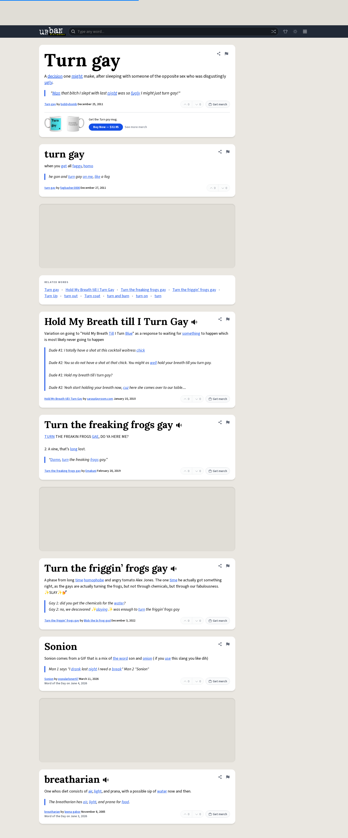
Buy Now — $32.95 (106, 127)
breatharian (52, 812)
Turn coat (92, 296)
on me (88, 176)
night (112, 93)
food (125, 802)
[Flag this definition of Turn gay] (226, 53)
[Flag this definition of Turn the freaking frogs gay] (227, 422)
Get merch (217, 104)
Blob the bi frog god (97, 620)
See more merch (136, 127)
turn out (71, 296)
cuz (126, 387)
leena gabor (73, 812)
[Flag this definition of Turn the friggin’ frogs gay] (227, 565)
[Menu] (305, 31)
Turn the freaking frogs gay (143, 290)
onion (147, 658)
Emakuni (90, 471)
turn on (142, 296)
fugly (135, 93)
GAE (95, 436)
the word (120, 658)
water (119, 603)
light (98, 791)
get (64, 166)
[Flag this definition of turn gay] (227, 151)
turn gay (49, 188)
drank (76, 669)
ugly (48, 82)
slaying (102, 609)
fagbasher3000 (70, 188)
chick (140, 350)
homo (88, 166)
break (117, 669)
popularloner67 (68, 679)
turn (71, 176)
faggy (77, 166)
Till (111, 333)
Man (56, 93)
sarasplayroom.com (100, 399)
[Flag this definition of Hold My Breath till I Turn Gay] (227, 319)
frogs (94, 459)
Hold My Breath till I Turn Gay (89, 290)
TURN (49, 436)
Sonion (48, 679)
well (153, 363)
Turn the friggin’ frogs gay (194, 290)
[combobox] (173, 31)
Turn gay (50, 104)
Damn (55, 459)
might (77, 76)
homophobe (94, 580)
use (168, 658)
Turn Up (50, 296)
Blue (128, 333)
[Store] (285, 31)
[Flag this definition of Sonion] (227, 644)
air (90, 791)
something (191, 333)
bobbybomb (69, 104)
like (97, 176)
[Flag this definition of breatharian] (227, 777)
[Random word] (273, 31)
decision (55, 76)
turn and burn (118, 296)
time (79, 580)
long (73, 449)
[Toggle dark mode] (295, 31)
